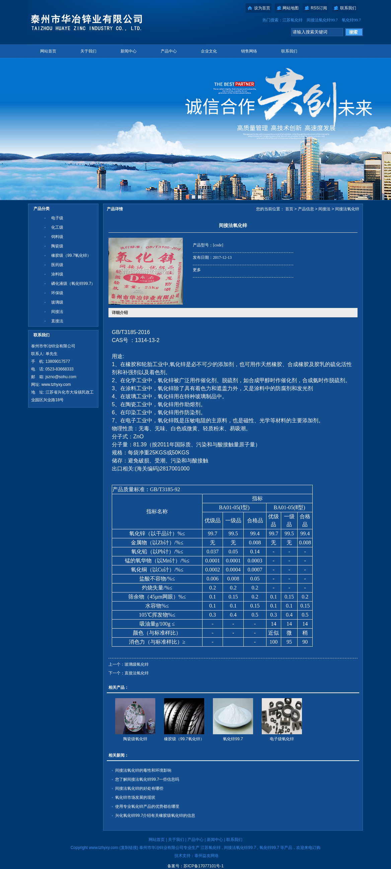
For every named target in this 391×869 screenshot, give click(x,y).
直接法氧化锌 (137, 673)
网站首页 (48, 51)
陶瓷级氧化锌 (135, 739)
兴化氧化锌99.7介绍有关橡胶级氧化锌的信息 (155, 815)
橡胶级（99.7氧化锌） (71, 255)
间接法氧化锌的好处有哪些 (139, 788)
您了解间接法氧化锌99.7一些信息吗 (147, 779)
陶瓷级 (57, 246)
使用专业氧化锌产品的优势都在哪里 (147, 806)
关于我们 (88, 51)
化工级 (57, 227)
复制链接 (129, 847)
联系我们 (348, 8)
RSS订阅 (319, 8)
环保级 (57, 293)
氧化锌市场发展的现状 (135, 797)
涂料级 (57, 274)
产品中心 (169, 51)
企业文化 (209, 51)
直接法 (57, 321)
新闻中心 (129, 51)
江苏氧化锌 (293, 20)
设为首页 (262, 8)
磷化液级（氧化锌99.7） (73, 283)
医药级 (57, 264)
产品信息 (306, 209)
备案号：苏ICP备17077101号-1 (195, 866)
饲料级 (57, 236)
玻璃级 (57, 302)
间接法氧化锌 (347, 209)
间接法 (57, 311)
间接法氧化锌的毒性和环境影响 (143, 770)
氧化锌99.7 (351, 20)
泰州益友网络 (206, 855)
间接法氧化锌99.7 (322, 20)
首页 (289, 209)
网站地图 (291, 8)
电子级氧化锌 (282, 739)
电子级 (57, 218)
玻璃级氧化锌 (137, 664)
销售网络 (249, 51)
